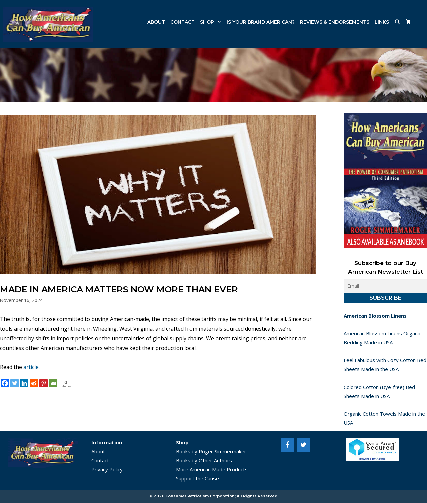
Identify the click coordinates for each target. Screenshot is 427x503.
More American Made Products (212, 469)
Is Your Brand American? (261, 22)
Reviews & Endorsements (334, 22)
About (156, 22)
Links (382, 22)
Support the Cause (197, 478)
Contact (182, 22)
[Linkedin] (24, 383)
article (31, 367)
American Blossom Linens (375, 315)
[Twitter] (14, 383)
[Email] (53, 383)
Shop (212, 22)
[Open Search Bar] (397, 22)
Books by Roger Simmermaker (211, 451)
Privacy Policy (107, 469)
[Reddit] (34, 383)
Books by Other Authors (204, 460)
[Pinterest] (43, 383)
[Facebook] (5, 383)
